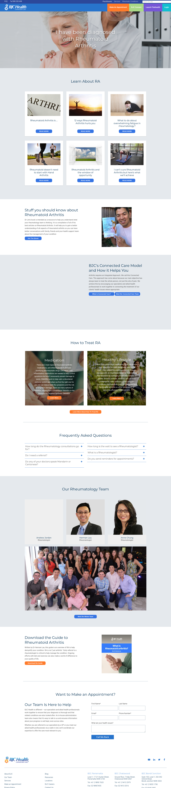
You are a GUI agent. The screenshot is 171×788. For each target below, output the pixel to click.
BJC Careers (49, 769)
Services (7, 766)
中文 (6, 1)
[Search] (156, 2)
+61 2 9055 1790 (151, 770)
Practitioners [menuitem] (107, 1)
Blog (46, 759)
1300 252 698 (16, 1)
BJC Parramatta (95, 759)
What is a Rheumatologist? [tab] (117, 437)
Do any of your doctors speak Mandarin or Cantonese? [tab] (54, 448)
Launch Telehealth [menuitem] (153, 7)
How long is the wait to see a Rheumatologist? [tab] (117, 431)
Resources (49, 762)
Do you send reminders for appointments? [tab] (117, 444)
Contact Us (49, 773)
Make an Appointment (12, 769)
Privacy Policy (9, 773)
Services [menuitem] (117, 1)
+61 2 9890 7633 (97, 768)
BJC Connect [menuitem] (136, 7)
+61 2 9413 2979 (124, 768)
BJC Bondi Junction (151, 759)
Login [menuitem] (166, 7)
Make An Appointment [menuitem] (118, 7)
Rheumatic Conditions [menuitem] (130, 1)
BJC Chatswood (122, 759)
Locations (48, 766)
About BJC (8, 759)
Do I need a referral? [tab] (54, 440)
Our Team (8, 762)
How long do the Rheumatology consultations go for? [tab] (54, 433)
